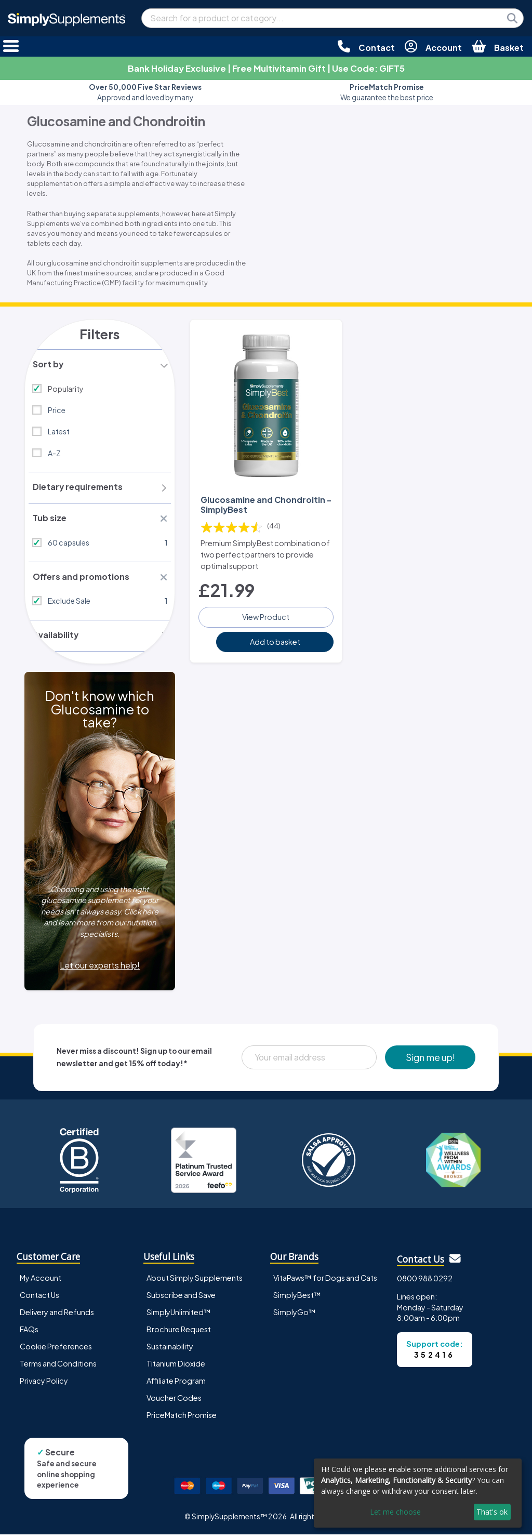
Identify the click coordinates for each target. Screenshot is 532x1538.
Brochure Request (179, 1332)
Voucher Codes (174, 1401)
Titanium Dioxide (176, 1367)
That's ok (492, 1512)
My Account (40, 1281)
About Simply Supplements (195, 1281)
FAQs (29, 1332)
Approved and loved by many (145, 92)
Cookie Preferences (56, 1350)
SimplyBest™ (297, 1298)
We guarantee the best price (386, 92)
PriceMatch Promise (182, 1418)
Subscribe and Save (181, 1298)
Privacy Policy (44, 1384)
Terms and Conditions (58, 1367)
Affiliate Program (176, 1384)
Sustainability (170, 1350)
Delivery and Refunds (57, 1315)
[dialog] (418, 1493)
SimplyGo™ (294, 1315)
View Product (265, 615)
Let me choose (395, 1512)
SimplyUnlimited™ (179, 1315)
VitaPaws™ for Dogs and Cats (325, 1281)
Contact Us (39, 1298)
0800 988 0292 (425, 1281)
